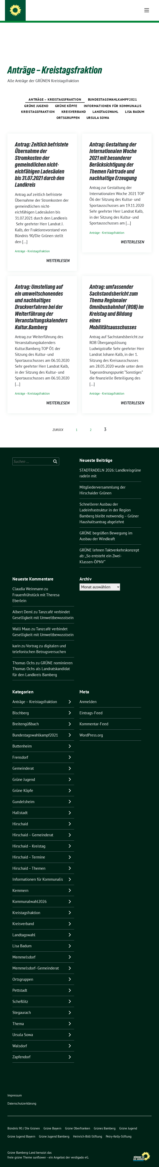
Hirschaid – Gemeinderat (32, 828)
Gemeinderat (23, 761)
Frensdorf (20, 750)
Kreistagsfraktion (38, 105)
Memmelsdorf (23, 950)
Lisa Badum (135, 105)
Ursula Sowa (98, 111)
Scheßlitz (20, 995)
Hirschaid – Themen (28, 861)
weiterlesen (58, 254)
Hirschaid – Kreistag (28, 839)
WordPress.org (91, 728)
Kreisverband (73, 105)
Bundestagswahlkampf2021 (112, 93)
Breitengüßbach (25, 717)
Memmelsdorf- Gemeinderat (35, 961)
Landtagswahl (105, 105)
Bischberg (20, 706)
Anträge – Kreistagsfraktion (55, 93)
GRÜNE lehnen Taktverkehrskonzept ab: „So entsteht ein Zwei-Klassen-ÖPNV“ (109, 549)
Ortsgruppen (68, 111)
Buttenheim (22, 739)
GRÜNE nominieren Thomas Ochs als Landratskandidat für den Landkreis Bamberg (42, 662)
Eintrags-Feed (91, 706)
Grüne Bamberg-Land (45, 11)
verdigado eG (79, 1151)
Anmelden (88, 695)
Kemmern (20, 884)
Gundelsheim (23, 795)
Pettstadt (19, 983)
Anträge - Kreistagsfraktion (32, 245)
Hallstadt (20, 806)
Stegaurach (21, 1006)
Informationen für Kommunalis (112, 99)
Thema (18, 1017)
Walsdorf (19, 1039)
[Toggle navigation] (147, 29)
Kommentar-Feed (94, 717)
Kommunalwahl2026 (29, 895)
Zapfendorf (21, 1050)
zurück (58, 423)
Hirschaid (20, 817)
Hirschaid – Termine (28, 850)
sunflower (39, 1151)
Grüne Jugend (36, 99)
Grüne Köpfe (66, 99)
